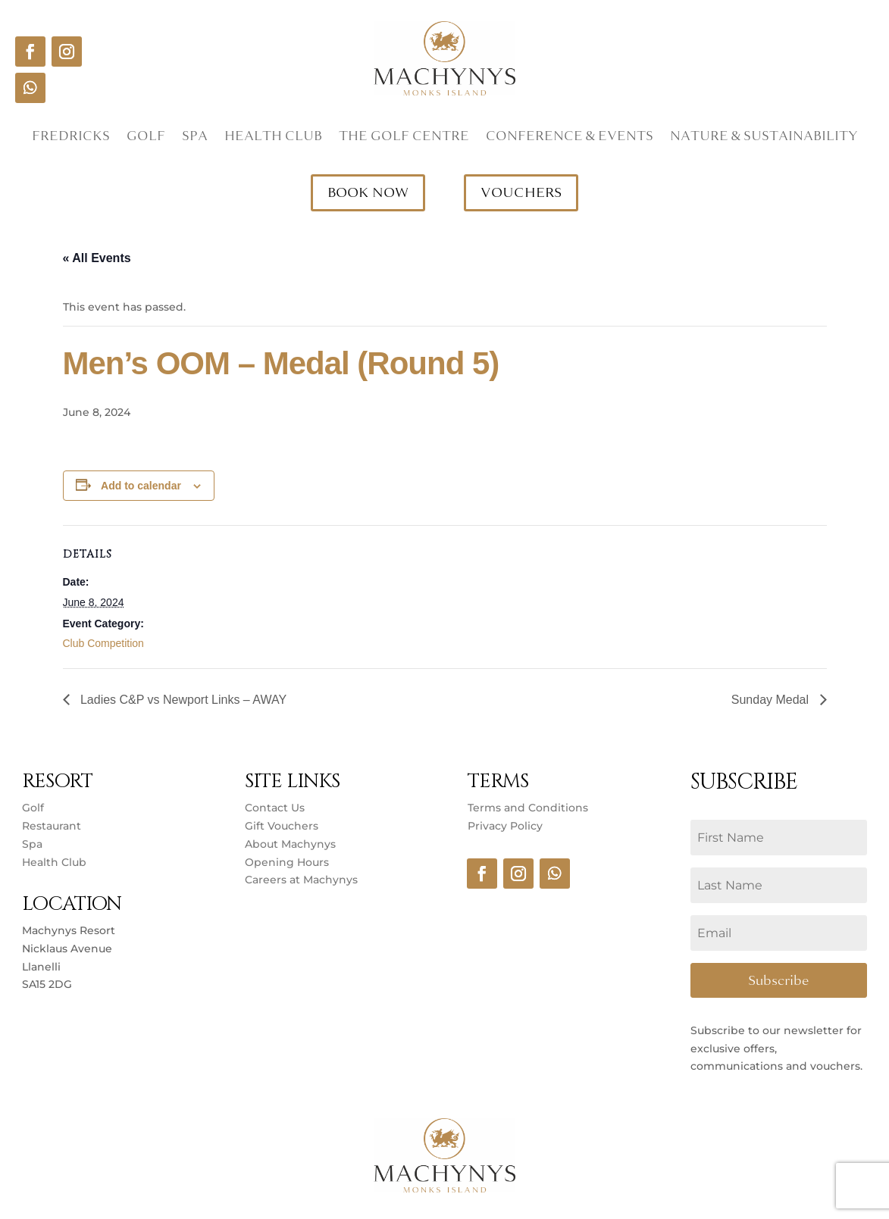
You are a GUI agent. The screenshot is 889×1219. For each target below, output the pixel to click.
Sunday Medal (771, 699)
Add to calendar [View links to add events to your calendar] (141, 486)
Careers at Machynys (303, 879)
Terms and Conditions (528, 807)
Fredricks (71, 138)
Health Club (273, 138)
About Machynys (290, 844)
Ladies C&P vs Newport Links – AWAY (182, 699)
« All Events (97, 258)
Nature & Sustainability (764, 138)
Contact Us (275, 807)
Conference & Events (569, 138)
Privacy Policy (505, 826)
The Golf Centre (404, 138)
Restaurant (51, 826)
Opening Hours (287, 862)
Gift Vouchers (281, 826)
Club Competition (103, 643)
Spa (195, 138)
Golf (146, 138)
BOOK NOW (368, 192)
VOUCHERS (521, 192)
